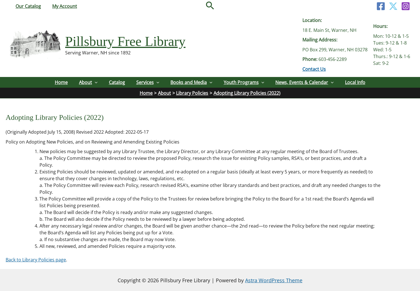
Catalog (117, 82)
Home (62, 82)
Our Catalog (27, 6)
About (89, 82)
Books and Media (191, 82)
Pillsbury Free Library (125, 41)
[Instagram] (405, 6)
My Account (61, 6)
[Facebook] (380, 6)
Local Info (353, 82)
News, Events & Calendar (303, 82)
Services (147, 82)
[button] (210, 6)
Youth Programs (243, 82)
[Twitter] (393, 6)
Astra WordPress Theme (273, 280)
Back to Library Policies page (36, 259)
